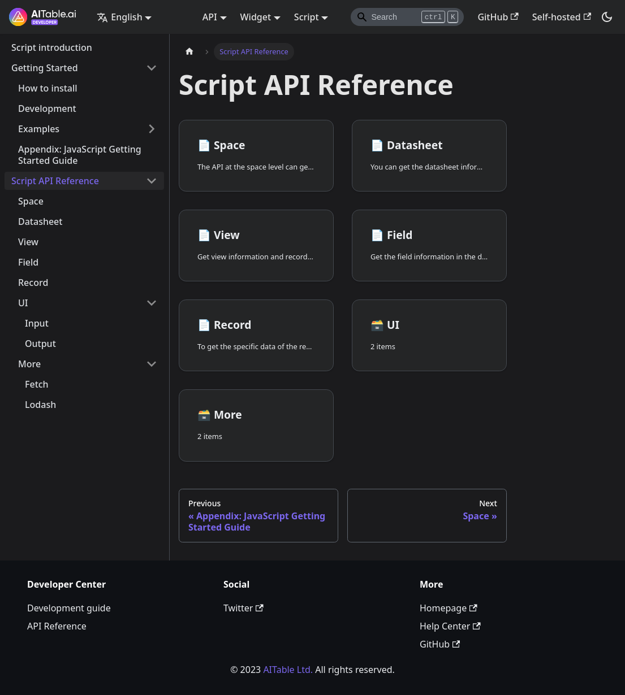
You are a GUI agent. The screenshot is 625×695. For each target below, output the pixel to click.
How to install (47, 88)
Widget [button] (255, 17)
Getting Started (44, 68)
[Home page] (189, 51)
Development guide (69, 608)
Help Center (450, 626)
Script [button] (306, 17)
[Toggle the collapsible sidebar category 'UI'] (151, 303)
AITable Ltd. (288, 669)
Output (40, 343)
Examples (38, 129)
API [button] (209, 17)
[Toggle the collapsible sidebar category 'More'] (151, 364)
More (29, 364)
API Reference (57, 626)
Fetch (37, 384)
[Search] (407, 17)
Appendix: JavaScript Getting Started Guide (79, 155)
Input (37, 323)
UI (23, 303)
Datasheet (40, 221)
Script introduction (51, 47)
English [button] (119, 17)
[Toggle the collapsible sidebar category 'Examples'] (151, 129)
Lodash (40, 404)
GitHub (497, 17)
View (28, 242)
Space (31, 201)
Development (47, 108)
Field (28, 262)
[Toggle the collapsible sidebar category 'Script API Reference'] (151, 181)
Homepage (448, 608)
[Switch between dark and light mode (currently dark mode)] (607, 17)
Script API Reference (55, 181)
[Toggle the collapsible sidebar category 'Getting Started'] (151, 68)
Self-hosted (561, 17)
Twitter (243, 608)
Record (33, 282)
